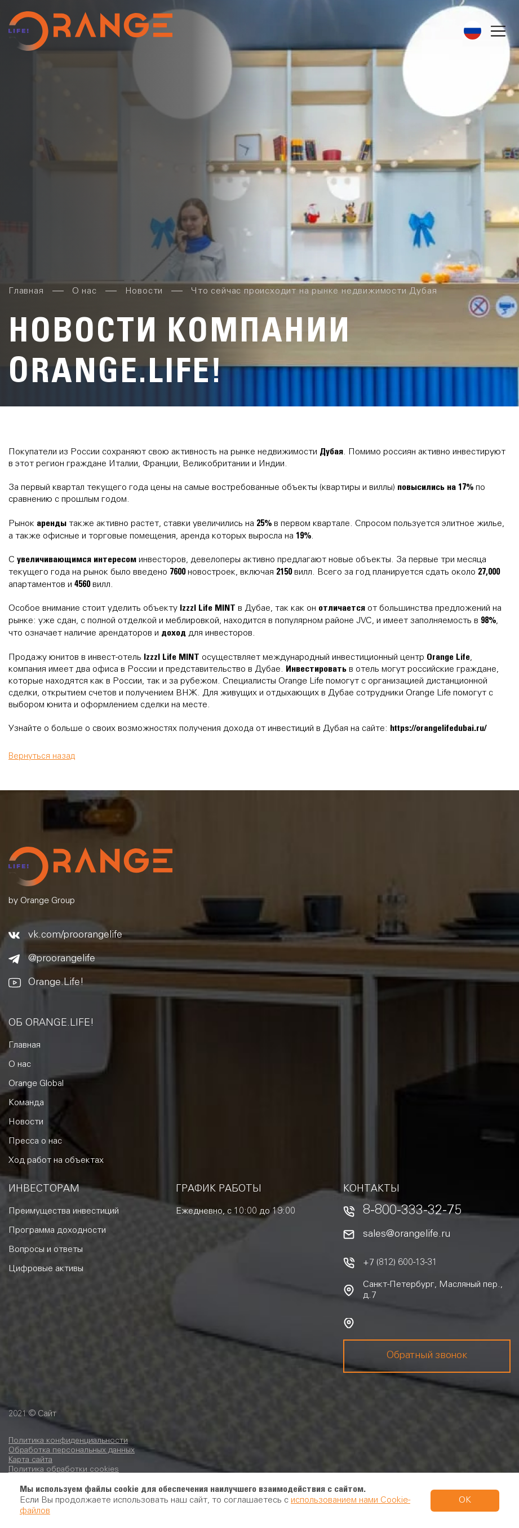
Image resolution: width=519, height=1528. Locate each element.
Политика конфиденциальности (68, 1441)
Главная (24, 1045)
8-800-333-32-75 (412, 1211)
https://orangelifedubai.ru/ (438, 728)
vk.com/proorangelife (75, 935)
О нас (19, 1064)
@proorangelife (61, 959)
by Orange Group (41, 900)
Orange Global (36, 1083)
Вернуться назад (41, 756)
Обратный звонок (427, 1356)
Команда (26, 1102)
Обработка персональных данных (71, 1451)
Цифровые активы (45, 1268)
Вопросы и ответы (45, 1249)
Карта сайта (30, 1460)
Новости (25, 1122)
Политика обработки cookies (63, 1470)
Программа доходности (57, 1230)
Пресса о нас (35, 1141)
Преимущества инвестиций (63, 1211)
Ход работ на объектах (56, 1160)
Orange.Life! (56, 983)
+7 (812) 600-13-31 (400, 1262)
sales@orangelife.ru (406, 1234)
